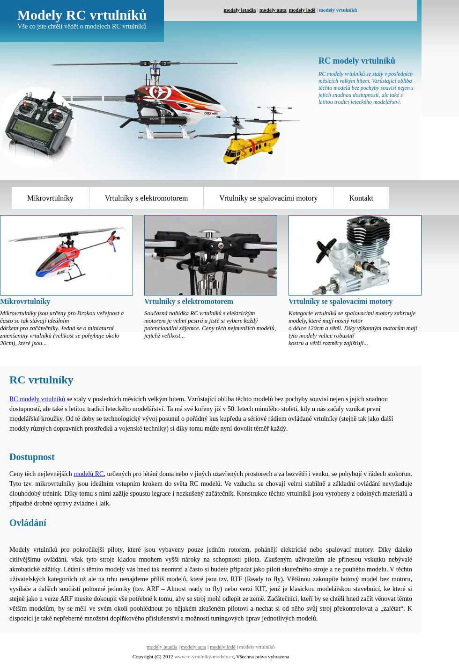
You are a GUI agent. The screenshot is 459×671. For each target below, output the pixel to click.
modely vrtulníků (256, 646)
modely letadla (240, 10)
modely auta (273, 10)
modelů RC (89, 473)
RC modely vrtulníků (37, 399)
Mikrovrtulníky (50, 198)
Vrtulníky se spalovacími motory (268, 198)
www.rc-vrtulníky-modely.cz (204, 656)
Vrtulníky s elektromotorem (146, 198)
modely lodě (302, 10)
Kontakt (361, 198)
